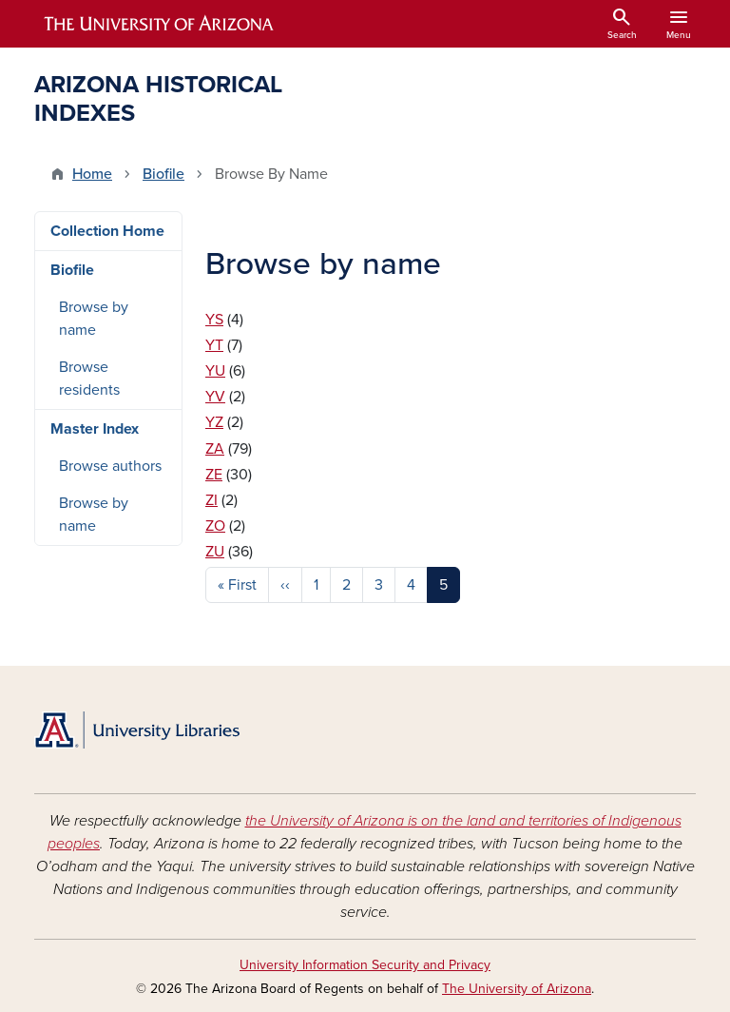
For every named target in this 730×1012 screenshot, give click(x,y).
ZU (214, 551)
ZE (213, 474)
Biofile (163, 174)
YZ (214, 422)
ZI (211, 500)
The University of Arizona (516, 989)
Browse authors (110, 466)
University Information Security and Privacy (365, 965)
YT (214, 345)
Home (92, 174)
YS (214, 319)
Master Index (94, 428)
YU (215, 370)
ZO (215, 525)
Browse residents (89, 378)
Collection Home (107, 231)
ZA (214, 448)
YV (215, 396)
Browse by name (93, 319)
